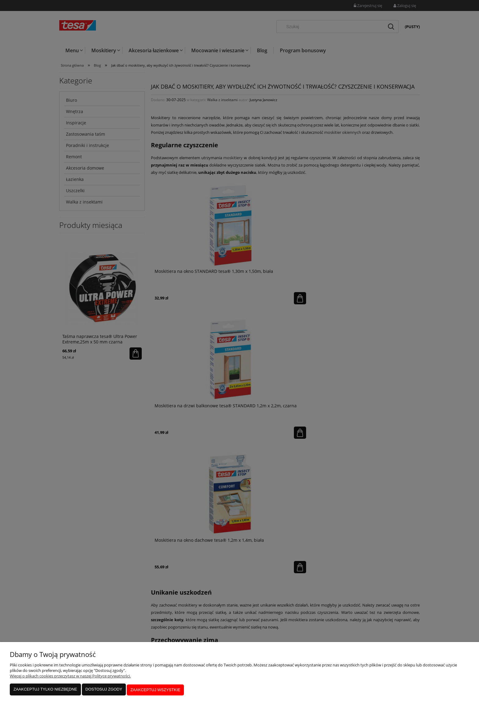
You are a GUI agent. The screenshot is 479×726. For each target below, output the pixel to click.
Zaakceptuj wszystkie (155, 691)
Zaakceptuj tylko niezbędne (45, 691)
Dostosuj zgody (104, 691)
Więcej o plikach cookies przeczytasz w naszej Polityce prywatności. (70, 678)
